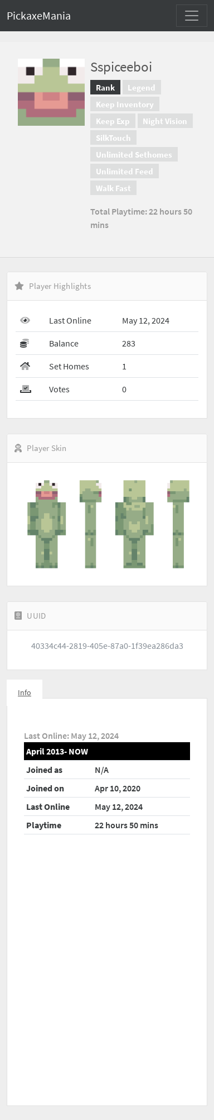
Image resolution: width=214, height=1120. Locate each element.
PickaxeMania (39, 15)
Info (24, 692)
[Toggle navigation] (191, 15)
